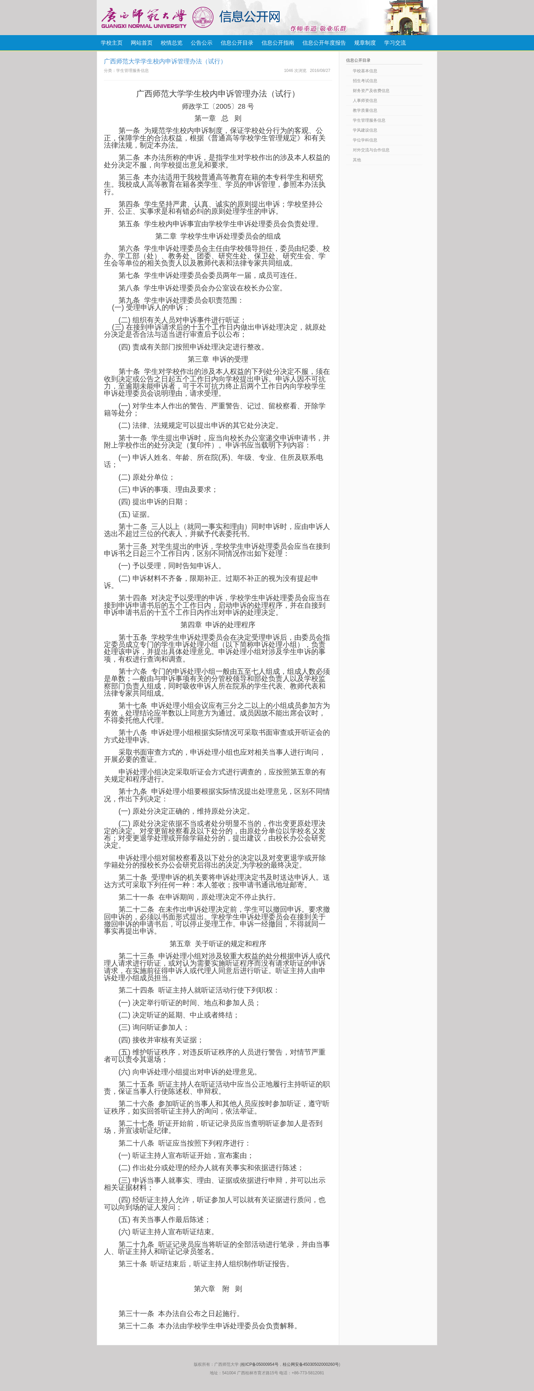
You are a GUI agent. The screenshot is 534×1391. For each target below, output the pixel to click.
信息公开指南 (278, 43)
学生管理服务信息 (369, 120)
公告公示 (202, 43)
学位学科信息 (365, 140)
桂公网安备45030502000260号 (311, 1364)
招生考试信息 (365, 80)
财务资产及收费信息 (371, 90)
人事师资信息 (365, 100)
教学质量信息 (365, 110)
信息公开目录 (237, 43)
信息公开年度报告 (324, 43)
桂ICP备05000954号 (259, 1364)
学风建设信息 (365, 130)
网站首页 (142, 43)
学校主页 (112, 43)
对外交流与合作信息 (371, 150)
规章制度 (365, 43)
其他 (357, 159)
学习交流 (395, 43)
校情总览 (172, 43)
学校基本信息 (365, 71)
